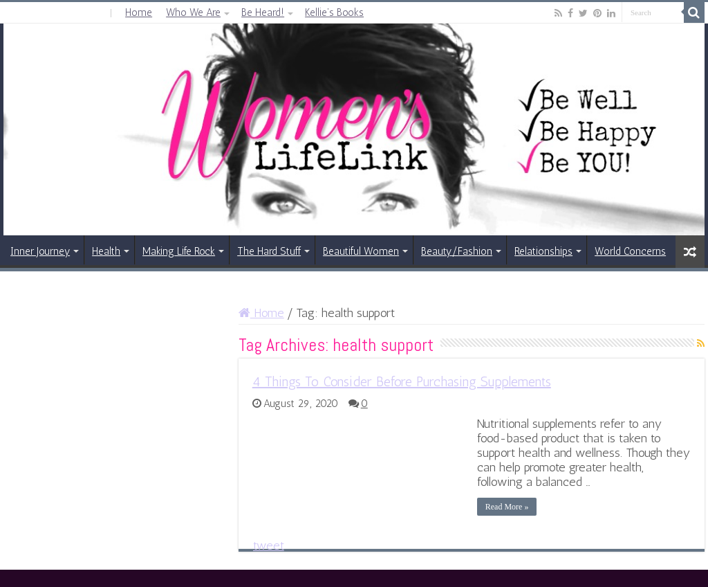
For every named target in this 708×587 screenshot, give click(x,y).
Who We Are (193, 12)
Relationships (543, 251)
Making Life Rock (178, 251)
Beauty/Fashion (456, 251)
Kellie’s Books (334, 12)
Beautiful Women (361, 251)
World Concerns (630, 251)
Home (138, 12)
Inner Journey (40, 251)
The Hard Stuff (269, 251)
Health (106, 251)
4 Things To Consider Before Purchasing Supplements (401, 381)
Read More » (507, 507)
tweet (268, 545)
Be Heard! (262, 12)
